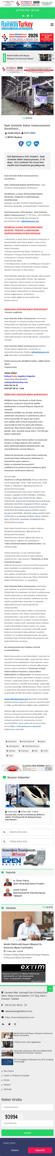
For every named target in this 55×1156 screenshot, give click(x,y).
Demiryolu (12, 742)
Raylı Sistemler (28, 742)
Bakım (42, 742)
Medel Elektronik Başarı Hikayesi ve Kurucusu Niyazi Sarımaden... (23, 58)
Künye (7, 1080)
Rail (35, 751)
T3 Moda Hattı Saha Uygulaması (27, 1042)
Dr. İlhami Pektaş (21, 880)
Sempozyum (14, 746)
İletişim (7, 1084)
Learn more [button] (9, 1143)
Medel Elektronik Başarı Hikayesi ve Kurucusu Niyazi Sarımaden (23, 946)
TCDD (45, 751)
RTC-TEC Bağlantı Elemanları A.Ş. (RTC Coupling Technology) (33, 1061)
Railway (12, 751)
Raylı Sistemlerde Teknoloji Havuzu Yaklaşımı (29, 894)
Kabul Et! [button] (40, 1150)
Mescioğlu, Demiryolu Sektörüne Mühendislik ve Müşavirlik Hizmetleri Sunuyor (33, 1052)
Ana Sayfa (9, 1071)
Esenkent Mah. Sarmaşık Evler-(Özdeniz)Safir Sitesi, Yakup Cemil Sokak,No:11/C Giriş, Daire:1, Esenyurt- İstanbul (24, 995)
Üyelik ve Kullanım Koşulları (16, 1075)
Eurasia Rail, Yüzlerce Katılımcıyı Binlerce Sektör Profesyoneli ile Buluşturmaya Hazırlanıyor (24, 817)
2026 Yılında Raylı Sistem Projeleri (28, 884)
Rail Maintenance (32, 746)
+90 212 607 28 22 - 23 (14, 1005)
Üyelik (35, 10)
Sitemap (8, 1089)
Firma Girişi (23, 10)
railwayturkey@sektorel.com (16, 1011)
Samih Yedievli (20, 890)
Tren (10, 756)
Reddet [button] (14, 1150)
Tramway (24, 751)
